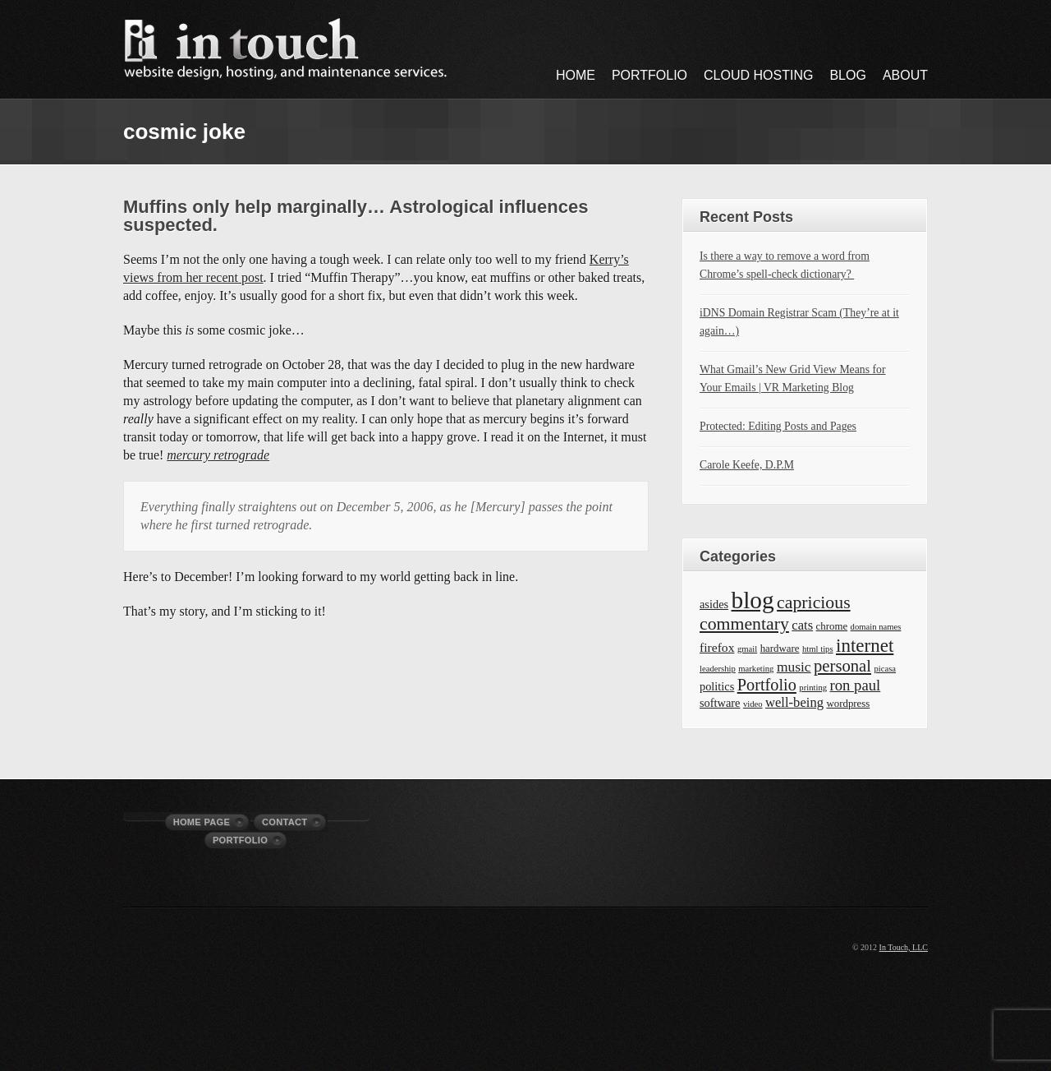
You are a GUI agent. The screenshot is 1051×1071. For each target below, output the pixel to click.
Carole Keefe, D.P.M (747, 465)
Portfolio (649, 75)
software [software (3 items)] (720, 702)
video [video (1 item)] (753, 704)
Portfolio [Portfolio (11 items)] (766, 685)
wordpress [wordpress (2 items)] (848, 703)
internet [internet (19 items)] (864, 645)
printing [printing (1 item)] (813, 687)
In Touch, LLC (903, 947)
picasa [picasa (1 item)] (885, 668)
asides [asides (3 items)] (714, 604)
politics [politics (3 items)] (717, 686)
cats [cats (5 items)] (802, 625)
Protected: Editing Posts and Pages (778, 426)
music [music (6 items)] (794, 666)
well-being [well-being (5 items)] (794, 702)
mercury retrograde (218, 455)
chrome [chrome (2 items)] (832, 626)
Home (575, 75)
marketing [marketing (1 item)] (755, 668)
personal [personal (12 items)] (842, 666)
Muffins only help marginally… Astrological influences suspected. (355, 215)
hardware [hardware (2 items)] (780, 648)
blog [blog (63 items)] (753, 600)
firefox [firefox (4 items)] (717, 647)
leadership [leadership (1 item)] (718, 668)
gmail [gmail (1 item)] (747, 648)
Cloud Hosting (758, 75)
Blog (847, 75)
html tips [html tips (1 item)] (817, 648)
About (905, 75)
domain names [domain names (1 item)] (876, 626)
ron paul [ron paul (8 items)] (855, 685)
